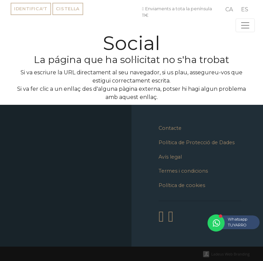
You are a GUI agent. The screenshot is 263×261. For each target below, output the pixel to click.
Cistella (68, 8)
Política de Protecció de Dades (197, 142)
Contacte (170, 128)
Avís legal (170, 157)
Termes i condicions (183, 171)
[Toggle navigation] (245, 25)
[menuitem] (229, 9)
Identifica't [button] (31, 8)
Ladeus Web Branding (230, 254)
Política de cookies (182, 185)
